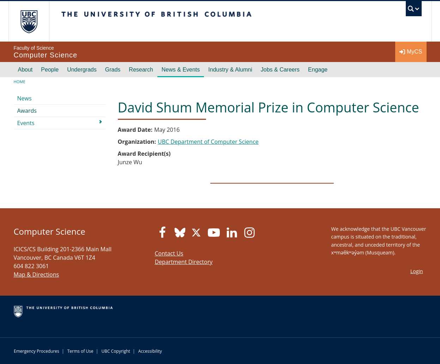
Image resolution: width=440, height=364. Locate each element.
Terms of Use (80, 351)
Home (19, 81)
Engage (317, 70)
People (50, 70)
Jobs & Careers (280, 70)
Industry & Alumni (230, 70)
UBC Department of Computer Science (208, 142)
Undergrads (82, 70)
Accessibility (150, 351)
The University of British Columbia (28, 21)
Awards (27, 111)
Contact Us (169, 253)
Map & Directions (36, 274)
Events (26, 123)
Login (416, 271)
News (24, 98)
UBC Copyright (115, 351)
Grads (113, 70)
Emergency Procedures (36, 351)
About (25, 70)
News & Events (181, 70)
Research (141, 70)
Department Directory (184, 262)
